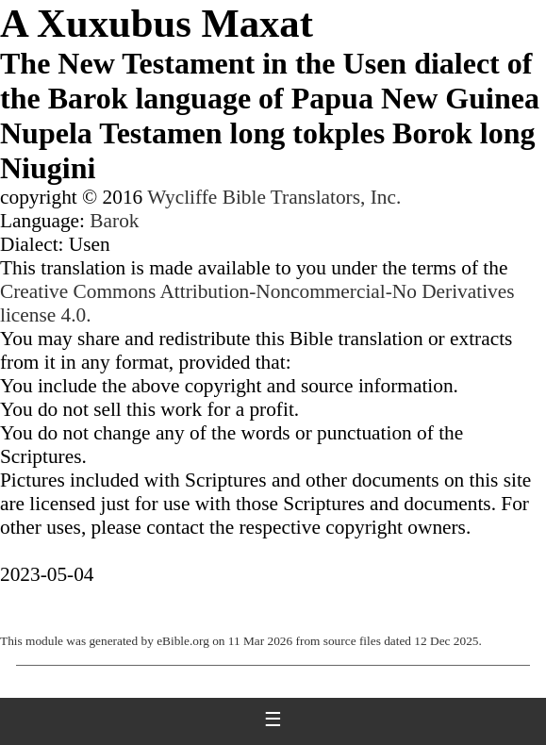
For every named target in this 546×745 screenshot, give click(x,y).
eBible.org (183, 641)
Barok (114, 220)
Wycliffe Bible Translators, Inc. (274, 197)
